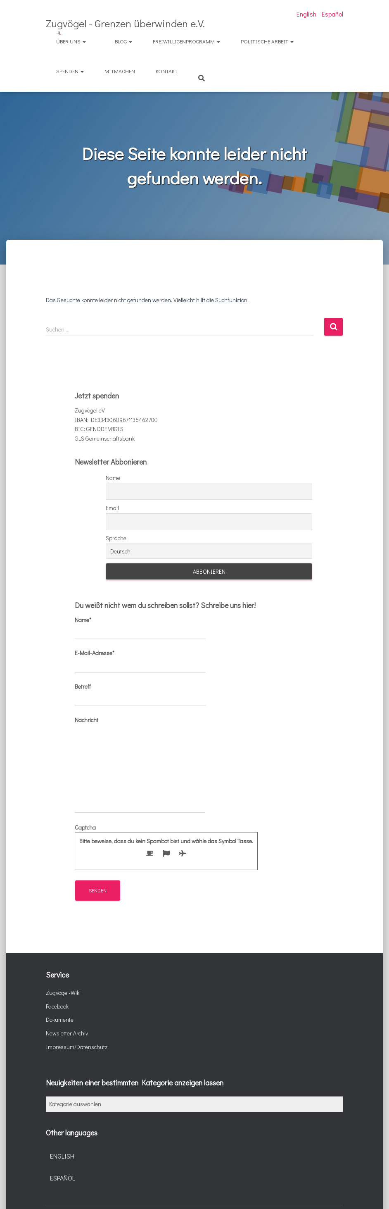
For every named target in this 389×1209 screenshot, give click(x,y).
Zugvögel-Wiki (63, 993)
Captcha (166, 842)
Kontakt (167, 70)
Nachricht (140, 764)
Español (332, 14)
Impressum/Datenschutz (77, 1047)
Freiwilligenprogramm (186, 41)
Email (112, 508)
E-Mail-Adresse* (140, 661)
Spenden (70, 70)
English (306, 14)
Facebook (57, 1006)
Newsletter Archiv (67, 1033)
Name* (140, 628)
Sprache (116, 538)
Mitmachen (119, 70)
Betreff (140, 694)
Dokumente (60, 1019)
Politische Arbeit (267, 41)
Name (113, 478)
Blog (123, 41)
